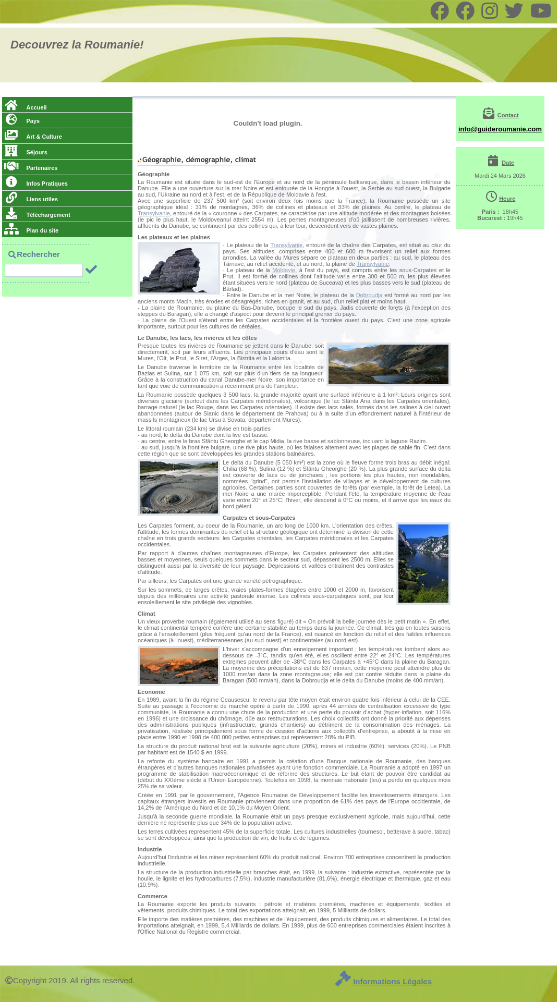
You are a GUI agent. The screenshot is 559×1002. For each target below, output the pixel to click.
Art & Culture (33, 136)
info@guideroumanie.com (500, 129)
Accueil (25, 107)
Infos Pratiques (36, 183)
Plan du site (31, 230)
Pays (22, 121)
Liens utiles (31, 199)
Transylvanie (154, 213)
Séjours (25, 152)
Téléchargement (37, 215)
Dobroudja (369, 295)
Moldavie (283, 270)
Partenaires (30, 168)
